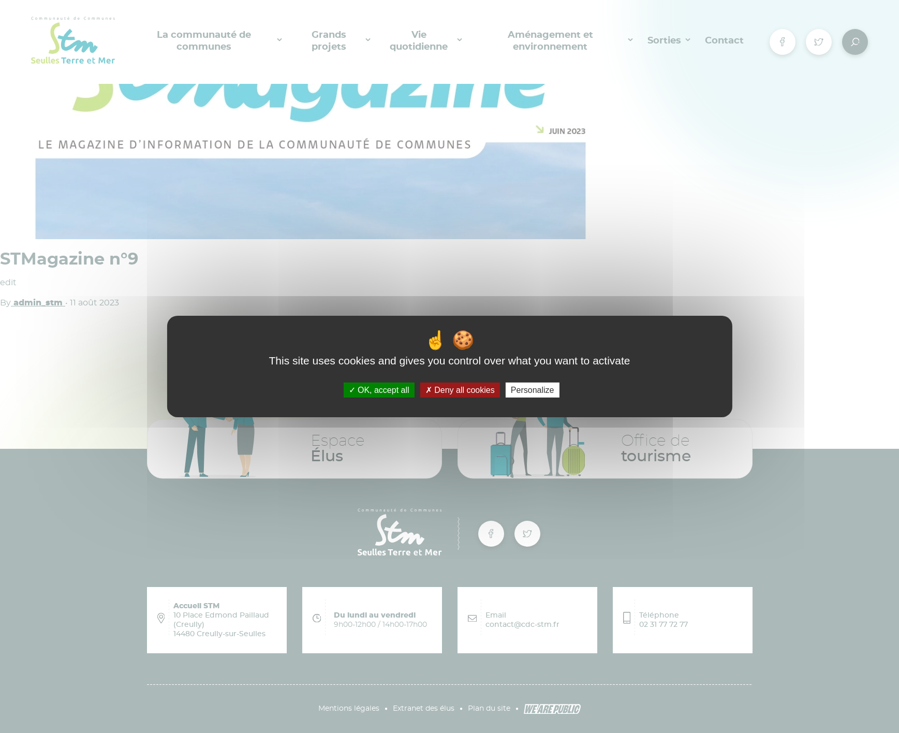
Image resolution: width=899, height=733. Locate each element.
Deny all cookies (460, 390)
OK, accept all (379, 390)
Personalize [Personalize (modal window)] (532, 390)
